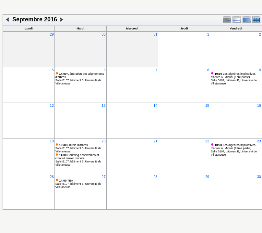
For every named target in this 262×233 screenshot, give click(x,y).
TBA (66, 180)
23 (259, 141)
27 (103, 177)
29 (52, 34)
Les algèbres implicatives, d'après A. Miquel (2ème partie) (233, 146)
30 (103, 34)
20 (103, 141)
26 (52, 177)
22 (207, 141)
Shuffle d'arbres (73, 145)
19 (52, 141)
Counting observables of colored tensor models (77, 156)
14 (155, 105)
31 (155, 34)
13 (103, 105)
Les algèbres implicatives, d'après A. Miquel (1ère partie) (233, 75)
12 (52, 105)
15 (207, 105)
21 (155, 141)
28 (155, 177)
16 (259, 105)
